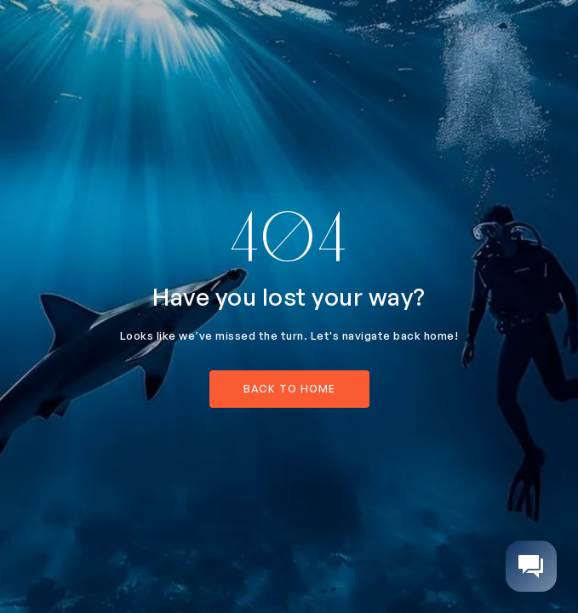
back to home (289, 388)
